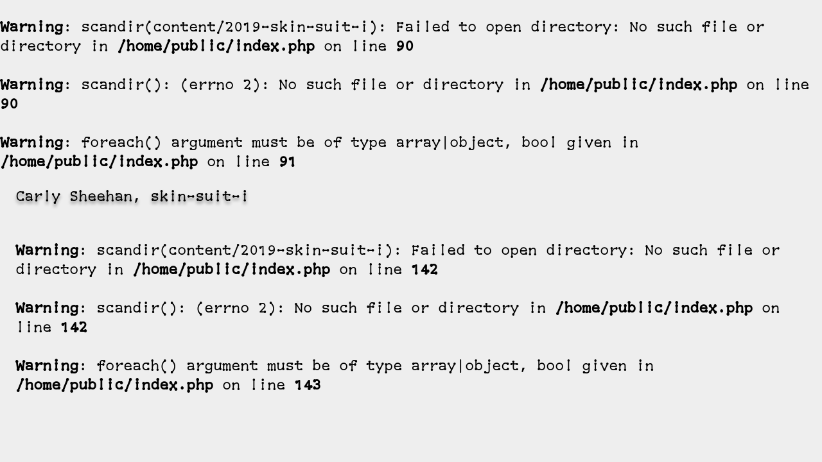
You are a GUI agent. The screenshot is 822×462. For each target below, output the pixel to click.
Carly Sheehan (73, 198)
